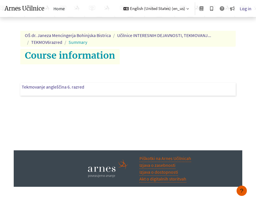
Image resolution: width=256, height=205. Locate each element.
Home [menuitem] (59, 8)
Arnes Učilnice (24, 8)
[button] (156, 8)
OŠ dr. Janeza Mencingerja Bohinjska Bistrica (68, 35)
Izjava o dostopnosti (158, 172)
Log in (245, 8)
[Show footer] (242, 191)
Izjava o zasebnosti (157, 165)
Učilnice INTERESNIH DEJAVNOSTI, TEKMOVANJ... (164, 35)
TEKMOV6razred (46, 42)
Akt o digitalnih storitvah (162, 179)
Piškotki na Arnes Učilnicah (165, 158)
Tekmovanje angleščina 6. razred (53, 87)
